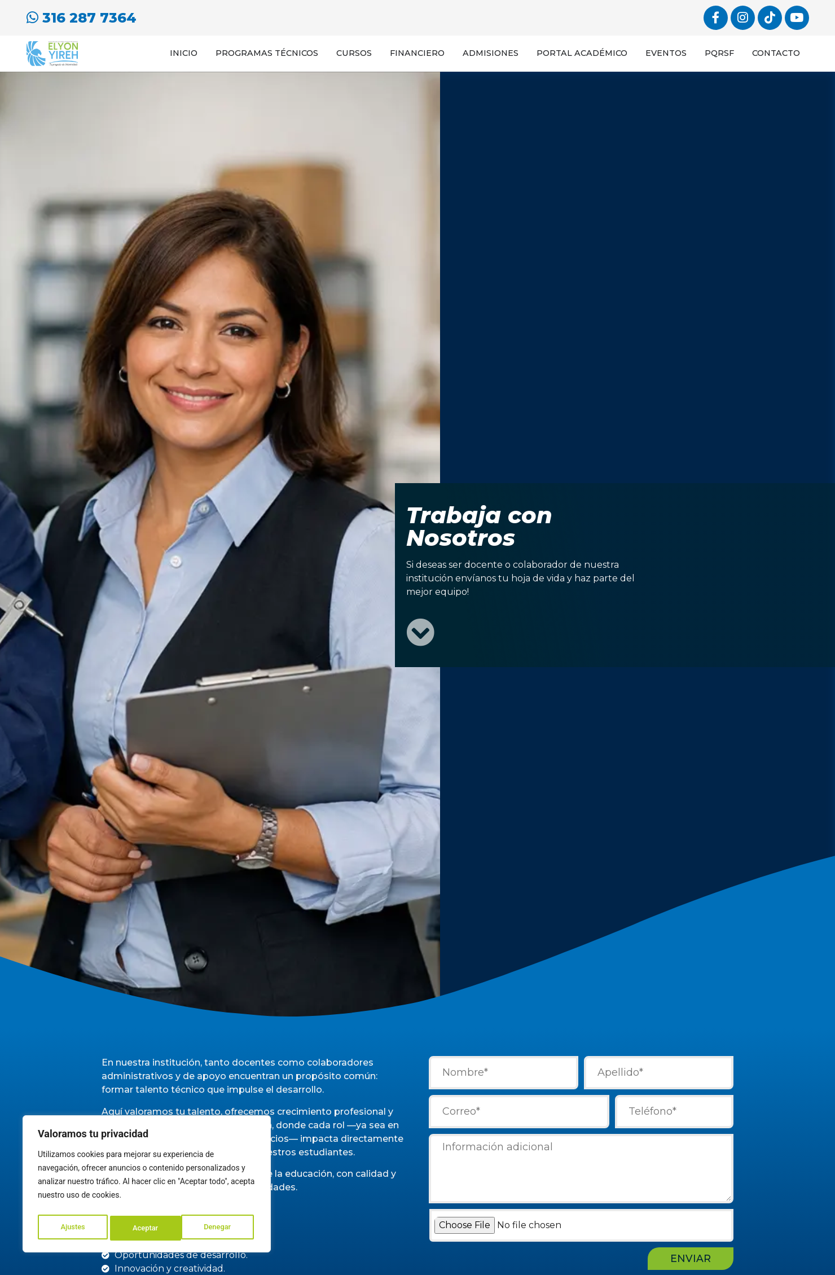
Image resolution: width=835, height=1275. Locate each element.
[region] (147, 1186)
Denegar (146, 1228)
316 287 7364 (82, 16)
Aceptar (221, 1228)
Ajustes (72, 1228)
